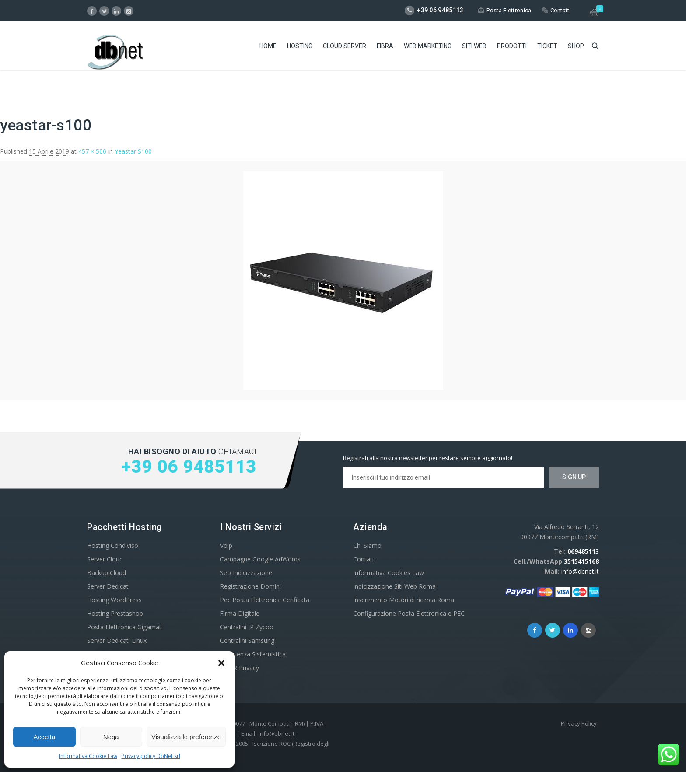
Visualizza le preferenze (186, 736)
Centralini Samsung (247, 640)
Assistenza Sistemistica (253, 654)
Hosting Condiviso (112, 545)
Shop (576, 45)
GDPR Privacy (239, 667)
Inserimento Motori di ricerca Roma (403, 600)
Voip (226, 545)
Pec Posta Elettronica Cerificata (264, 600)
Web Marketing (428, 45)
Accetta (44, 736)
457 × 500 (92, 151)
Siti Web (474, 45)
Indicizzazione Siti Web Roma (394, 586)
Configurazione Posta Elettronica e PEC (409, 613)
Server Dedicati (108, 586)
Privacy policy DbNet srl (151, 756)
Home (267, 45)
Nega (111, 736)
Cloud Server (344, 45)
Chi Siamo (367, 545)
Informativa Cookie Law (88, 756)
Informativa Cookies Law (388, 572)
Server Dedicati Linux (117, 640)
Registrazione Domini (250, 586)
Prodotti (512, 45)
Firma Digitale (239, 613)
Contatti (556, 10)
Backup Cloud (106, 572)
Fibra (385, 45)
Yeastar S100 (133, 151)
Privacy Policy (579, 723)
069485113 (583, 551)
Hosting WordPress (114, 600)
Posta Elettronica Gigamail (124, 627)
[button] (221, 663)
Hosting (299, 45)
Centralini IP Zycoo (246, 627)
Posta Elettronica (504, 10)
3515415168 (581, 561)
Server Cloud (105, 559)
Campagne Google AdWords (260, 559)
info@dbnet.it (580, 571)
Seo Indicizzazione (246, 572)
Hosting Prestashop (115, 613)
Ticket (547, 45)
